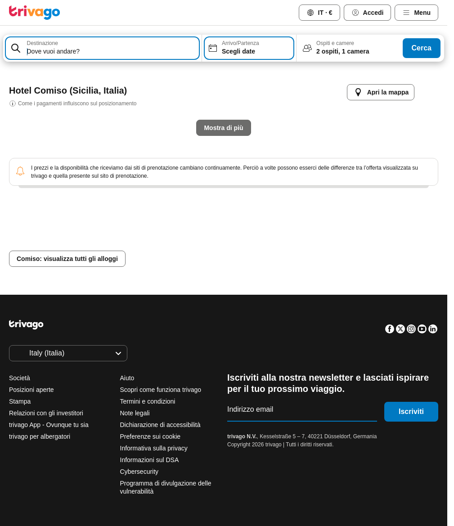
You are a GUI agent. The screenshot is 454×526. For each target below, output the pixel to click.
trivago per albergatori (39, 436)
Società (19, 378)
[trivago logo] (34, 12)
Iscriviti (411, 411)
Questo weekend (272, 244)
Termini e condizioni (147, 401)
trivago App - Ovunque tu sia (49, 424)
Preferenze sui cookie (151, 436)
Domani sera (202, 244)
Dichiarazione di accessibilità (160, 424)
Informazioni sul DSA (149, 459)
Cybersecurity (139, 471)
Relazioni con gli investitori (46, 413)
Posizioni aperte (31, 389)
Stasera (144, 244)
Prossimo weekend (351, 244)
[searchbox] (111, 51)
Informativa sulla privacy (154, 448)
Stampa (20, 401)
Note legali (135, 413)
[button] (102, 48)
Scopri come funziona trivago (161, 389)
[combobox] (102, 48)
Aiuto (127, 378)
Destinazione (42, 43)
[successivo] (386, 83)
